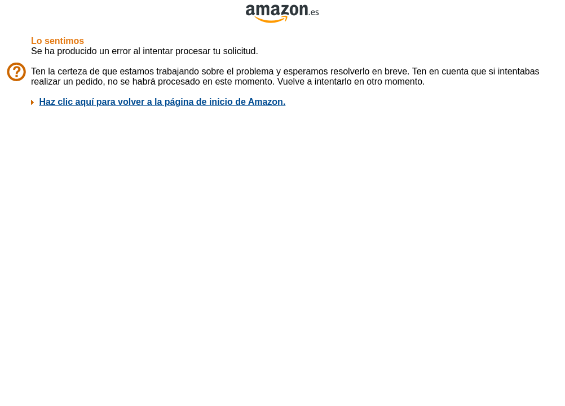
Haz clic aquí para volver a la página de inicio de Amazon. (162, 102)
